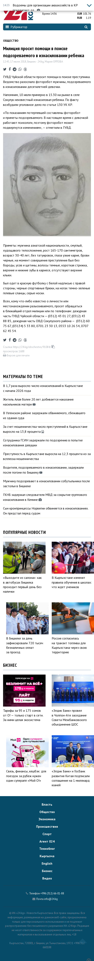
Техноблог (47, 848)
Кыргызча (47, 856)
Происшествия (47, 826)
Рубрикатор (16, 27)
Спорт (47, 834)
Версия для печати (16, 355)
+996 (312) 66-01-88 (52, 893)
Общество (10, 41)
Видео (47, 878)
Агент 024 (47, 841)
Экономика (47, 819)
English (47, 863)
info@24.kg (51, 899)
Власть (47, 804)
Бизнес (47, 871)
